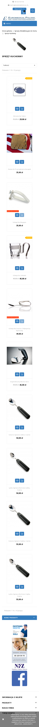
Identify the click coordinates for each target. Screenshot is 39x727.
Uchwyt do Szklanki (19, 275)
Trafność (19, 65)
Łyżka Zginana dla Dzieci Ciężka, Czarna (19, 595)
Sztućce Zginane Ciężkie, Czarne (19, 541)
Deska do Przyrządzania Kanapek (19, 169)
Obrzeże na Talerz (19, 116)
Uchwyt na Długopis (19, 222)
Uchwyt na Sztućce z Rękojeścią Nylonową (19, 330)
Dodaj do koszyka (22, 109)
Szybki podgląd (17, 109)
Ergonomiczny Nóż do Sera (19, 382)
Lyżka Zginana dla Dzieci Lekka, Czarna (19, 489)
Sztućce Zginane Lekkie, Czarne (19, 435)
